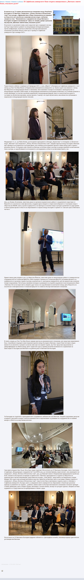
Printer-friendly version (2, 571)
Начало (2, 2)
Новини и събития (17, 2)
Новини (8, 2)
